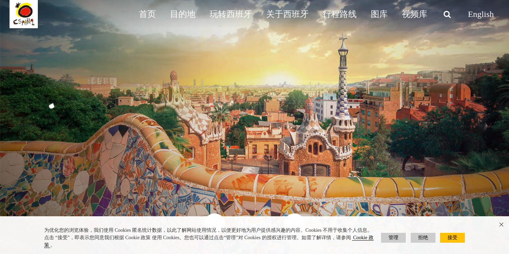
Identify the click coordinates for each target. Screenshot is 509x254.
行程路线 (340, 14)
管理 (393, 237)
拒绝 (423, 237)
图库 (379, 14)
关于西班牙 (287, 14)
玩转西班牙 (231, 14)
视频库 (414, 14)
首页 (147, 14)
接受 (452, 237)
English (481, 14)
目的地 (182, 14)
